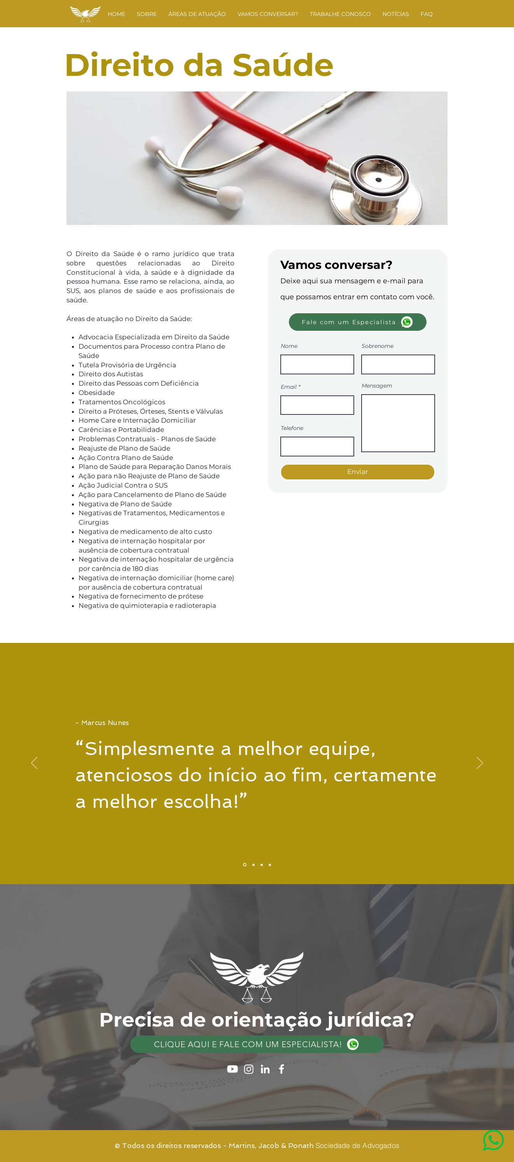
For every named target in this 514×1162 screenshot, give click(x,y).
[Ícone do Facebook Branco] (281, 1069)
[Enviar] (357, 472)
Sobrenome (377, 346)
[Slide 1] (245, 865)
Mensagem (377, 385)
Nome (289, 346)
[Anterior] (34, 763)
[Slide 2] (253, 865)
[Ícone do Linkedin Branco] (265, 1069)
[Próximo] (480, 763)
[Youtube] (232, 1069)
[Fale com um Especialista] (358, 322)
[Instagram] (249, 1069)
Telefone (292, 428)
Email (289, 387)
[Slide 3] (261, 865)
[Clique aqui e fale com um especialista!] (257, 1044)
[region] (478, 1126)
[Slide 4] (270, 865)
